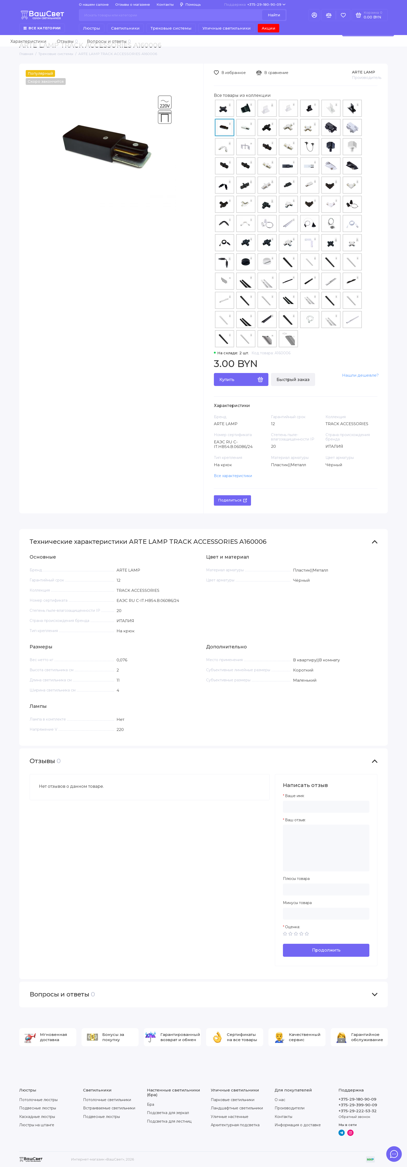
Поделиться (232, 500)
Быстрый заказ (293, 379)
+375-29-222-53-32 (357, 1110)
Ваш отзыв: (295, 820)
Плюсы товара (296, 879)
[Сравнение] (329, 15)
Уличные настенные (229, 1116)
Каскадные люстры (37, 1116)
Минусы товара (297, 903)
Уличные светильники (226, 28)
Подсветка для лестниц (169, 1121)
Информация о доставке (298, 1125)
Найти (274, 15)
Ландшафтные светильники (237, 1108)
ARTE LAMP (363, 72)
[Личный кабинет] (314, 15)
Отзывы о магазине (132, 4)
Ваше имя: (294, 796)
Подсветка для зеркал (168, 1112)
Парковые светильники (232, 1099)
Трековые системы (171, 28)
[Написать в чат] (394, 1154)
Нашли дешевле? (360, 375)
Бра (150, 1104)
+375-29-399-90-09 (357, 1104)
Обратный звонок (354, 1117)
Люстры (91, 28)
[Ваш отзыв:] (326, 848)
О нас (280, 1099)
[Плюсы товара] (326, 889)
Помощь (190, 4)
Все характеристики (233, 475)
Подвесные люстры (37, 1108)
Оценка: (292, 927)
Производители (289, 1108)
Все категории (42, 28)
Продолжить (326, 950)
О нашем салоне (94, 4)
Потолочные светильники (107, 1099)
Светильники (125, 28)
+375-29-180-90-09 (255, 4)
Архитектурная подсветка (235, 1125)
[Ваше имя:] (326, 807)
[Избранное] (343, 15)
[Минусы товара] (326, 914)
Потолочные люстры (38, 1099)
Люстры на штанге (36, 1125)
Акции (268, 28)
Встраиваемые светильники (109, 1108)
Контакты (165, 4)
